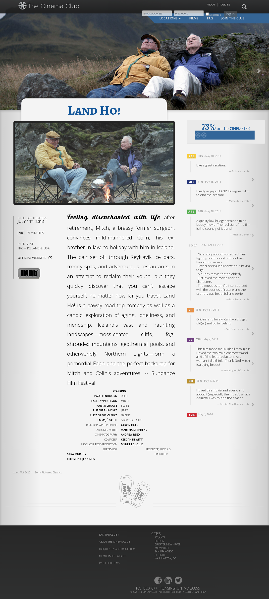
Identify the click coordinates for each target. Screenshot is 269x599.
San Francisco (164, 551)
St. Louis (160, 555)
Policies (224, 4)
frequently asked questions (118, 549)
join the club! (233, 18)
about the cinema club (114, 541)
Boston (159, 541)
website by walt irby (194, 592)
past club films (109, 563)
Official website (35, 258)
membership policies (112, 556)
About (211, 4)
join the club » (109, 534)
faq (210, 18)
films (193, 18)
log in (230, 13)
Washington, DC (165, 558)
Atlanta (160, 537)
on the (225, 131)
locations (170, 18)
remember (213, 14)
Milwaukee (162, 548)
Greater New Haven (168, 544)
